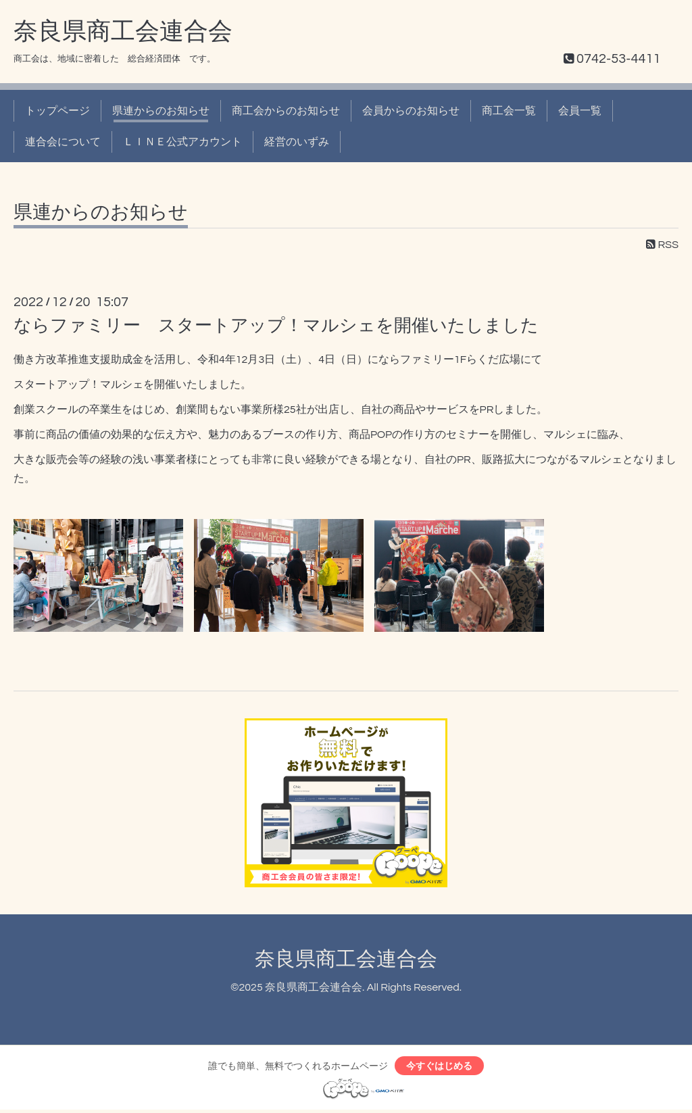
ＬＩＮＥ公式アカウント (182, 142)
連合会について (63, 142)
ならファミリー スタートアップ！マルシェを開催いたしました (276, 326)
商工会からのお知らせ (286, 110)
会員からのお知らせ (411, 110)
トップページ (57, 110)
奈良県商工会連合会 (123, 32)
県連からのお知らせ (160, 110)
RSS (662, 244)
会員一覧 (579, 110)
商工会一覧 (509, 110)
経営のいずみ (296, 142)
